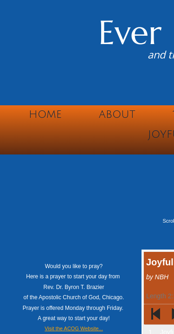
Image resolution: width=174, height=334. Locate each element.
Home (45, 114)
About (117, 114)
